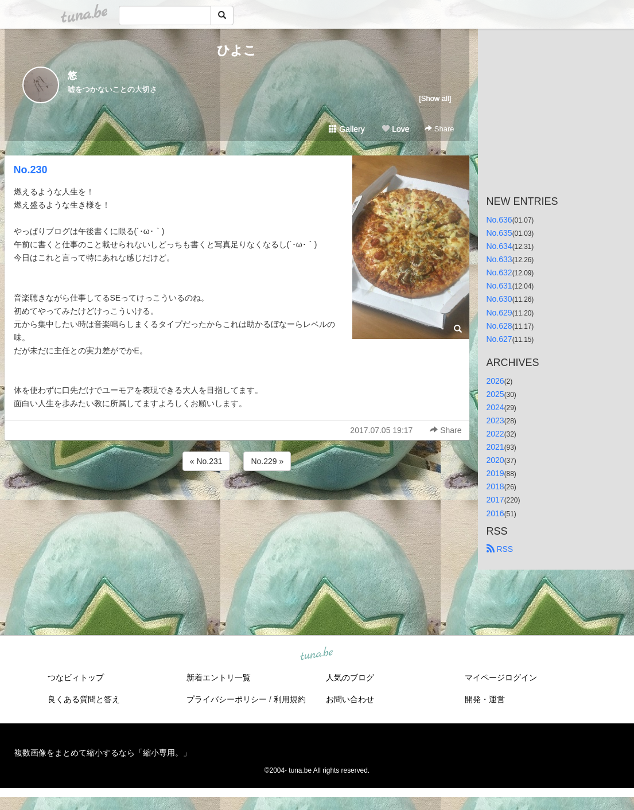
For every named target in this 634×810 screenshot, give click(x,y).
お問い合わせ (350, 699)
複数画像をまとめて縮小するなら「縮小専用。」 (102, 752)
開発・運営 (485, 699)
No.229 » (267, 461)
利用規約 (290, 699)
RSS (500, 549)
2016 (495, 513)
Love (395, 129)
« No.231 (206, 461)
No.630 (499, 298)
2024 (495, 407)
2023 (495, 420)
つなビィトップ (76, 677)
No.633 (499, 259)
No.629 (499, 312)
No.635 (499, 232)
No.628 (499, 325)
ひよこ (236, 50)
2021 (495, 446)
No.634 (499, 246)
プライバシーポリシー (226, 699)
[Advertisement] (237, 504)
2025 (495, 394)
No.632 (499, 272)
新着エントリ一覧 (218, 677)
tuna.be (316, 654)
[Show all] (435, 98)
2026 (495, 380)
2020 (495, 460)
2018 (495, 486)
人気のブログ (350, 677)
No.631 (499, 285)
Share (439, 128)
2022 (495, 433)
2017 (495, 499)
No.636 (499, 219)
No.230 (31, 170)
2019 (495, 473)
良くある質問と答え (84, 699)
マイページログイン (501, 677)
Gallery (346, 129)
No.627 (499, 339)
